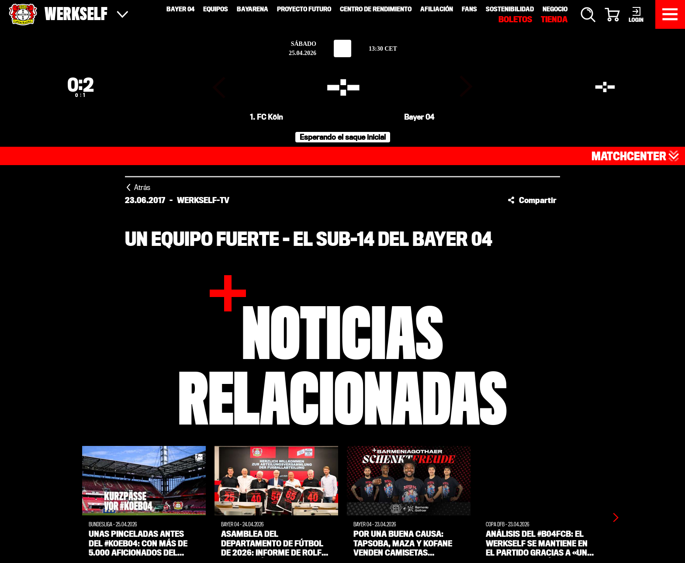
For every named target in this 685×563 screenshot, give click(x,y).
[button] (532, 197)
